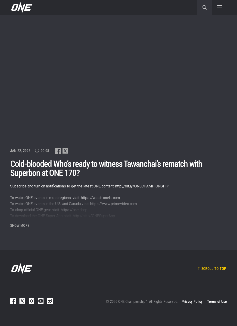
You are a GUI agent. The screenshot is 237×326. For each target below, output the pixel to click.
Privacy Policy (192, 301)
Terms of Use (217, 301)
